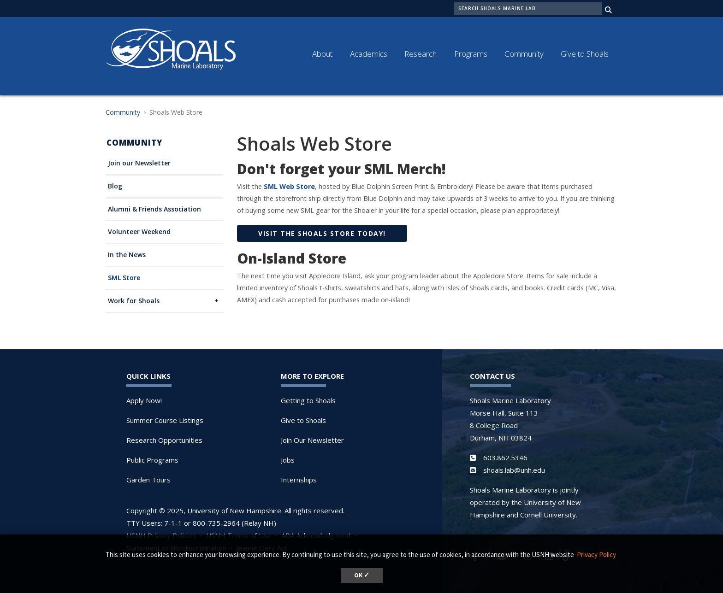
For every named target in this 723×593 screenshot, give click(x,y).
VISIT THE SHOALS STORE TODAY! (322, 233)
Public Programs (152, 459)
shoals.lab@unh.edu (514, 470)
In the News (127, 255)
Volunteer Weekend (139, 232)
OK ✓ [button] (361, 575)
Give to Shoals (585, 53)
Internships (299, 479)
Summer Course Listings (164, 420)
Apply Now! (144, 400)
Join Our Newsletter (312, 440)
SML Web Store (288, 186)
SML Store (124, 278)
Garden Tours (148, 479)
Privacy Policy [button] (596, 554)
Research (420, 53)
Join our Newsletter (139, 163)
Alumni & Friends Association (154, 209)
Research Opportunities (164, 440)
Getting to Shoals (308, 400)
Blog (115, 186)
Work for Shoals (134, 301)
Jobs (288, 459)
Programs (470, 53)
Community (524, 53)
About (322, 53)
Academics (368, 53)
